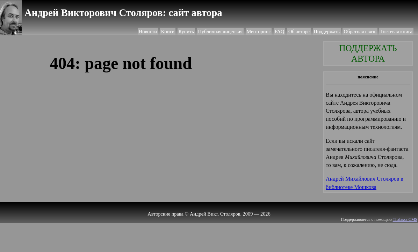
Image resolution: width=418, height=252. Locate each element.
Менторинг (259, 31)
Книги (168, 31)
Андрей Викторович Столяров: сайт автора (123, 12)
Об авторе (299, 31)
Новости (148, 31)
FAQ (279, 31)
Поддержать (327, 31)
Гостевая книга (396, 31)
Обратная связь (360, 31)
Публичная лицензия (220, 31)
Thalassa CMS (405, 219)
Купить (186, 31)
